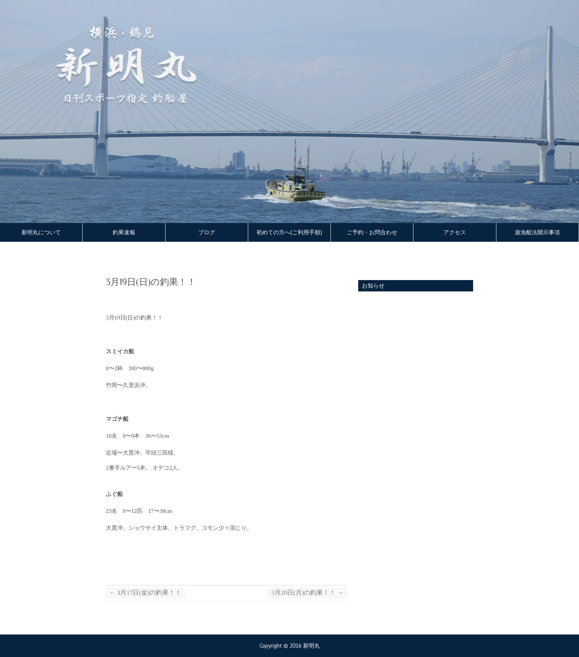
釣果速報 (124, 232)
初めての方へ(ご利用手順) (289, 232)
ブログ (206, 232)
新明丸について (41, 232)
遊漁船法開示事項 (537, 232)
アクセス (454, 232)
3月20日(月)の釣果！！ (307, 592)
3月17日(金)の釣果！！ (145, 592)
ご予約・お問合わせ (372, 232)
